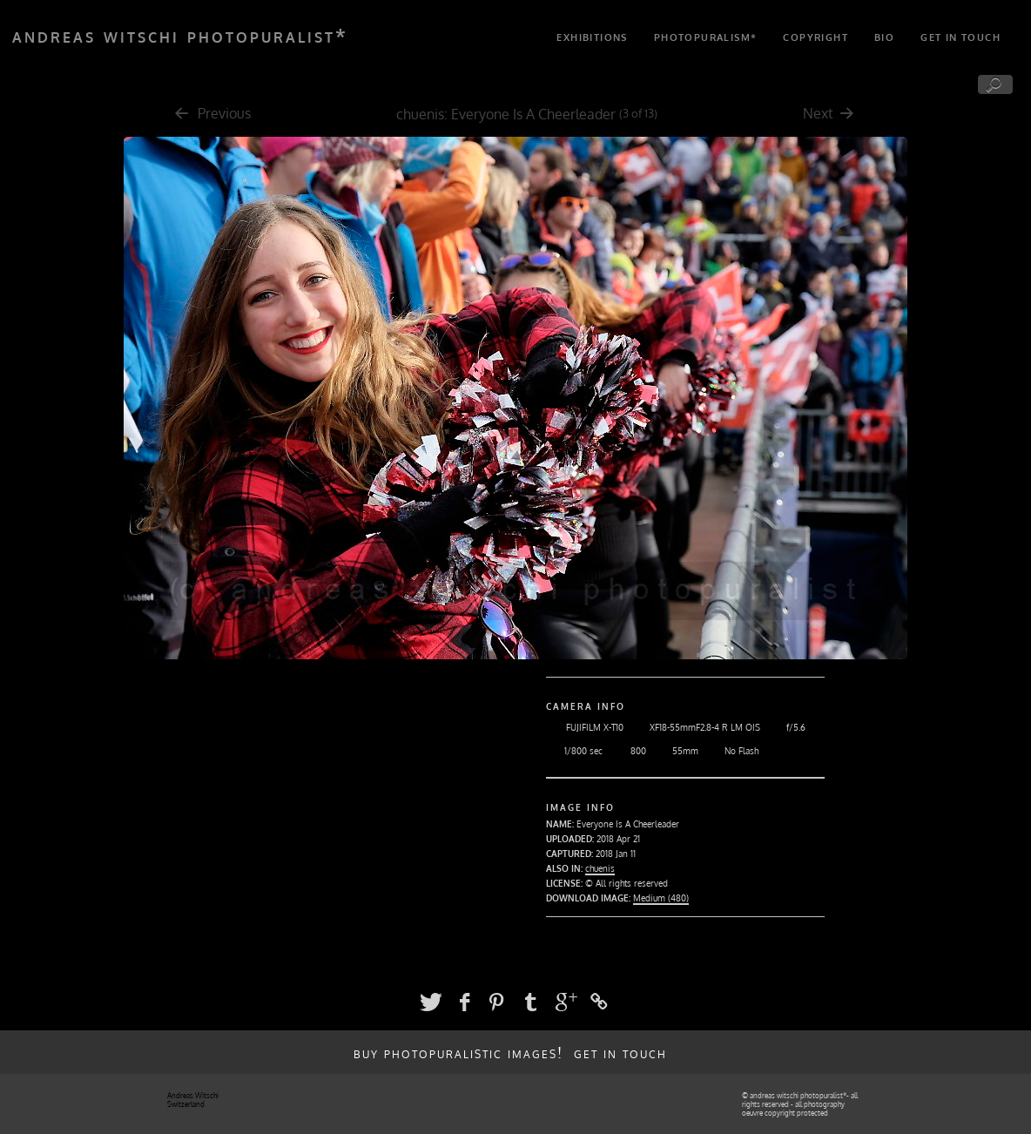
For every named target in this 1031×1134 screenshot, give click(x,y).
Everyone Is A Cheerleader (533, 114)
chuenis (420, 114)
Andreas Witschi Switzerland (193, 1100)
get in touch (960, 37)
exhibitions (591, 37)
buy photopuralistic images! (458, 1052)
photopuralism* (706, 37)
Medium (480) (661, 898)
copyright (815, 37)
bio (884, 37)
